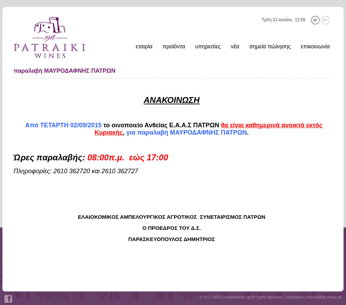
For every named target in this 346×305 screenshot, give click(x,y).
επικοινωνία (315, 46)
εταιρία (144, 46)
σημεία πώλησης (270, 46)
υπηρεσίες (208, 46)
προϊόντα (174, 46)
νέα (235, 46)
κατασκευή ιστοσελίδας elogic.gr (314, 297)
